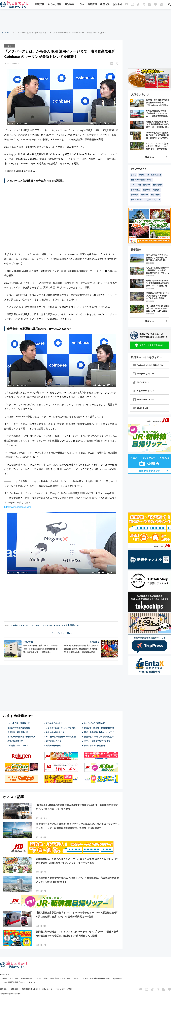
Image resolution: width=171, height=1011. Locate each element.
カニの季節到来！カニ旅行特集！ (21, 736)
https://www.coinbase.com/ (17, 507)
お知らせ (117, 4)
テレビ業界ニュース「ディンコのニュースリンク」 (58, 978)
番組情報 (92, 4)
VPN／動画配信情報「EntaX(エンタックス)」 (20, 982)
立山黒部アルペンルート (17, 745)
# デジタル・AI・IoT (51, 625)
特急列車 (156, 190)
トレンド (9, 46)
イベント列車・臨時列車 (140, 185)
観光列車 (144, 195)
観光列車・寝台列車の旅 (17, 732)
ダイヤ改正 (135, 190)
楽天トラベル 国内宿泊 (94, 745)
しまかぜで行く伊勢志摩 (94, 723)
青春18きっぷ (136, 200)
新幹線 (141, 175)
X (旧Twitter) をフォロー (144, 390)
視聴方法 (104, 4)
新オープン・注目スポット (141, 180)
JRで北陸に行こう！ (54, 741)
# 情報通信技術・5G (70, 625)
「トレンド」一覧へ (61, 633)
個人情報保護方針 (29, 989)
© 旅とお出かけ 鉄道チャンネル (10, 993)
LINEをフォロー (141, 408)
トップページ (5, 33)
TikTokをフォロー (142, 382)
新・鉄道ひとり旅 (154, 175)
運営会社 (14, 989)
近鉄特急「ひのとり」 (55, 723)
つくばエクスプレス (152, 200)
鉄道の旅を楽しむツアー (56, 732)
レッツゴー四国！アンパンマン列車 (61, 727)
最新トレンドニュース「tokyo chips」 (17, 978)
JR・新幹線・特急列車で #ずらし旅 (61, 736)
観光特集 (69, 4)
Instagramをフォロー (143, 373)
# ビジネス (36, 625)
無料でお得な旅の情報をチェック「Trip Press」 (103, 978)
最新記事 (39, 4)
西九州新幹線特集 (53, 745)
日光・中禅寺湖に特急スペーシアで (99, 732)
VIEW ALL (149, 156)
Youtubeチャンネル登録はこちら (148, 365)
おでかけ (134, 195)
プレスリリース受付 (64, 989)
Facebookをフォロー (143, 399)
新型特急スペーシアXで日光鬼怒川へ (99, 736)
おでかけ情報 (54, 4)
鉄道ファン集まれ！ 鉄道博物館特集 (99, 727)
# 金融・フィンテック (20, 625)
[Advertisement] (85, 20)
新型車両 (146, 190)
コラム (80, 4)
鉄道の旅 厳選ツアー (16, 741)
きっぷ (133, 175)
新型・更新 (155, 195)
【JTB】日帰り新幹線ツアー (19, 723)
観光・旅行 (157, 185)
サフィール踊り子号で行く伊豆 (97, 741)
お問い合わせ (47, 989)
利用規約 (3, 989)
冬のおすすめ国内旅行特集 (18, 727)
